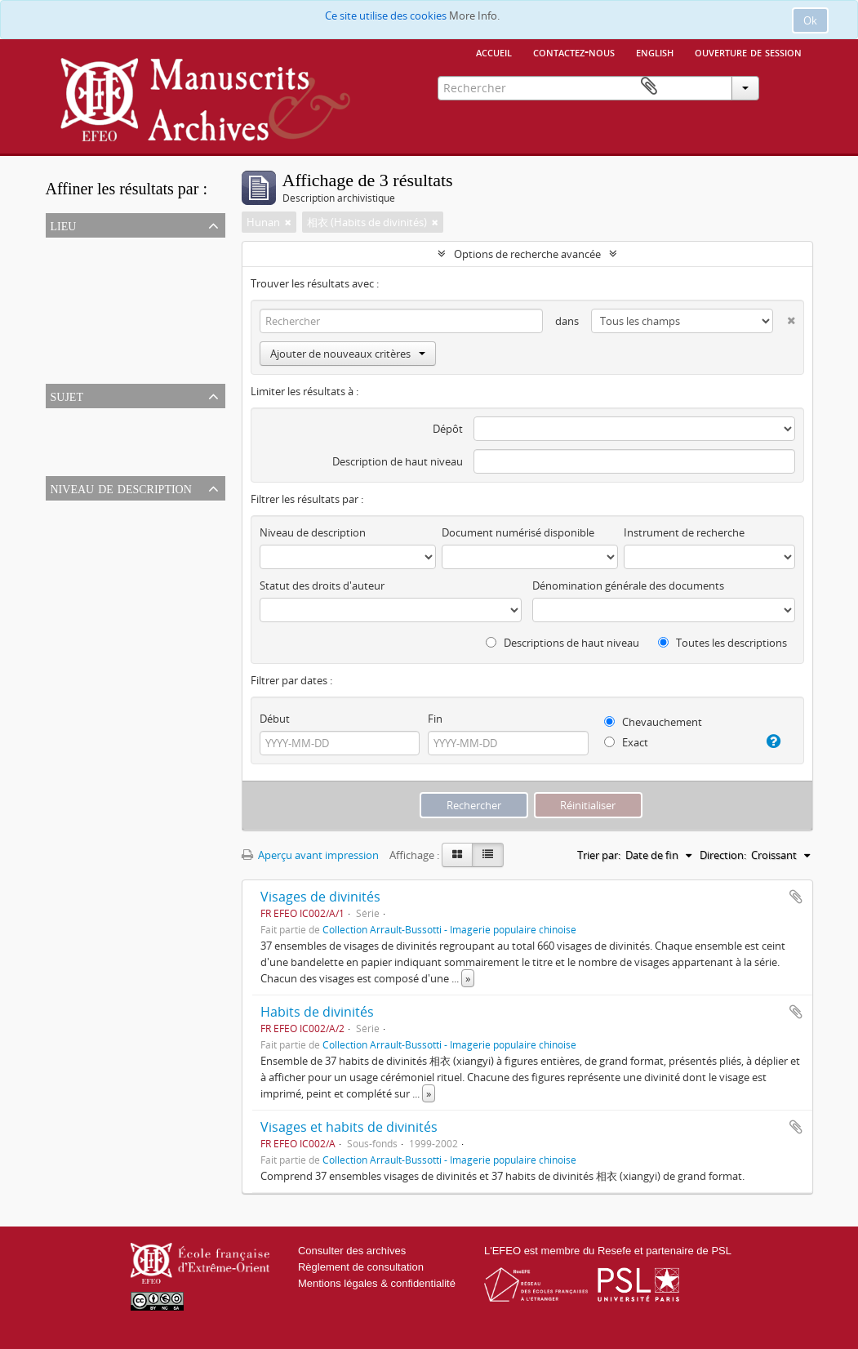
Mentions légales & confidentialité (377, 1283)
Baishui (66, 326)
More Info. (474, 15)
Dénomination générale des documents (628, 585)
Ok (810, 20)
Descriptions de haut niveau (562, 642)
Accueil (494, 51)
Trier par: (598, 855)
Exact (626, 742)
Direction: (723, 855)
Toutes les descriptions (722, 642)
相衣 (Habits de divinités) (109, 438)
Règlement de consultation (361, 1267)
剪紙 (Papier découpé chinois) (120, 458)
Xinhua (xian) (81, 346)
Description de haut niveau (397, 461)
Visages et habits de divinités (349, 1127)
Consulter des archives (352, 1250)
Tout (60, 248)
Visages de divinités (320, 897)
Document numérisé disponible (518, 532)
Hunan (65, 307)
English (655, 51)
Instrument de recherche (684, 532)
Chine (63, 287)
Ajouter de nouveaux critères (347, 353)
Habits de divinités (317, 1012)
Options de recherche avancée (527, 254)
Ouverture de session (748, 51)
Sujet (67, 395)
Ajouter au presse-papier (796, 896)
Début (275, 718)
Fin (435, 718)
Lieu (64, 225)
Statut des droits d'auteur (322, 585)
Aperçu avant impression (310, 855)
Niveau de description (121, 487)
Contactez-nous (574, 51)
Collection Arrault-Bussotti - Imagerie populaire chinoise (449, 929)
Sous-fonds (76, 550)
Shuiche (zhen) (84, 365)
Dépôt (448, 428)
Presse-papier (789, 86)
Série (61, 530)
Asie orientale (81, 267)
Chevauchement (653, 722)
